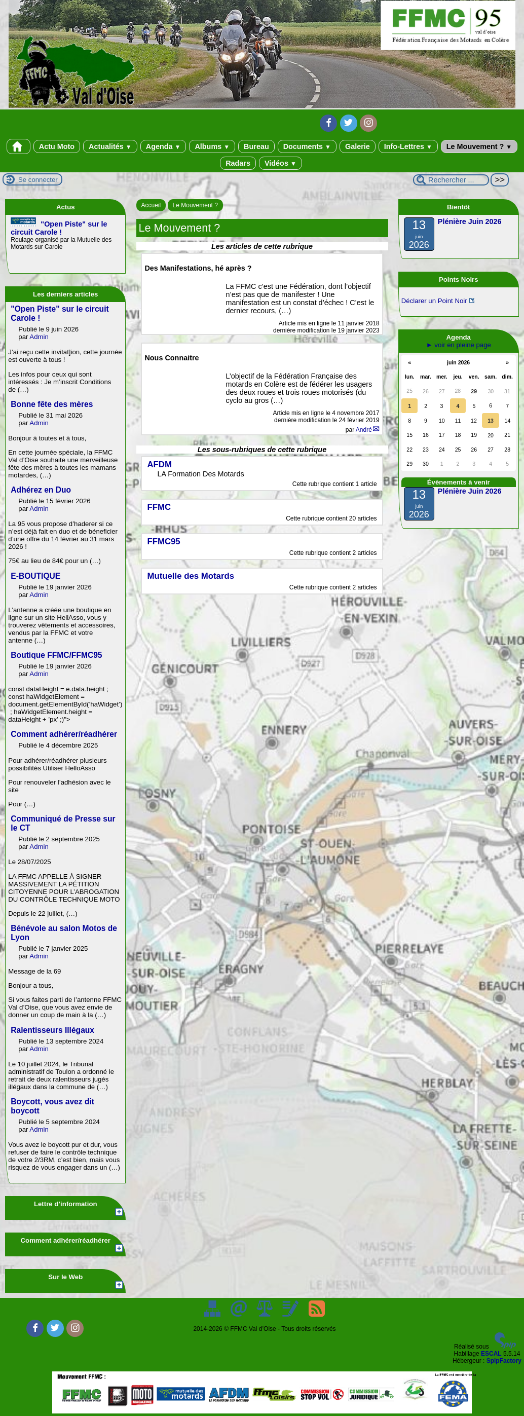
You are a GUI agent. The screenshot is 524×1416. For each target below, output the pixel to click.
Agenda (163, 146)
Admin (38, 337)
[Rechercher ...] (451, 179)
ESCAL (491, 1353)
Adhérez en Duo (41, 490)
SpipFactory (503, 1360)
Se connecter (38, 179)
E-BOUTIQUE (35, 576)
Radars (238, 163)
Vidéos (280, 163)
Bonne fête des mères (52, 404)
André (364, 429)
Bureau (256, 146)
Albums (212, 146)
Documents (307, 146)
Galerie (357, 146)
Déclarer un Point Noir (434, 301)
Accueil (151, 205)
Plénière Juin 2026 (470, 221)
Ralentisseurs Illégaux (52, 1030)
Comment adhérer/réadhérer (64, 734)
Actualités (110, 146)
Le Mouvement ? (479, 146)
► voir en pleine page (458, 345)
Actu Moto (56, 146)
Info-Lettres (408, 146)
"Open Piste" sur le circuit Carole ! (59, 228)
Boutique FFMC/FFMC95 (56, 655)
